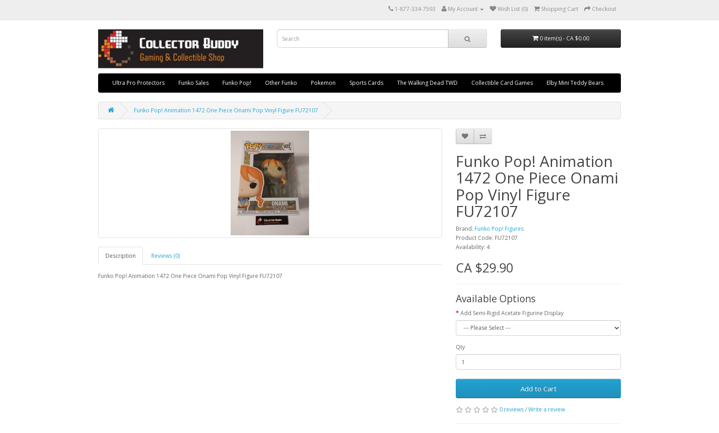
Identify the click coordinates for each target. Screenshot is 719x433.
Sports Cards (366, 83)
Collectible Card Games (502, 83)
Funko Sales (193, 83)
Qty (460, 347)
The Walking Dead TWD (427, 83)
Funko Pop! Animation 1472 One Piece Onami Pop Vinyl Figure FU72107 (226, 110)
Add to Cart (538, 388)
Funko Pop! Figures (499, 229)
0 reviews (511, 409)
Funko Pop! (236, 83)
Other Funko (281, 83)
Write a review (546, 409)
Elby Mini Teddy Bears (575, 83)
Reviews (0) (165, 256)
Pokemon (323, 83)
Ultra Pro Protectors (138, 83)
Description (120, 256)
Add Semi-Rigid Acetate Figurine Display (512, 313)
